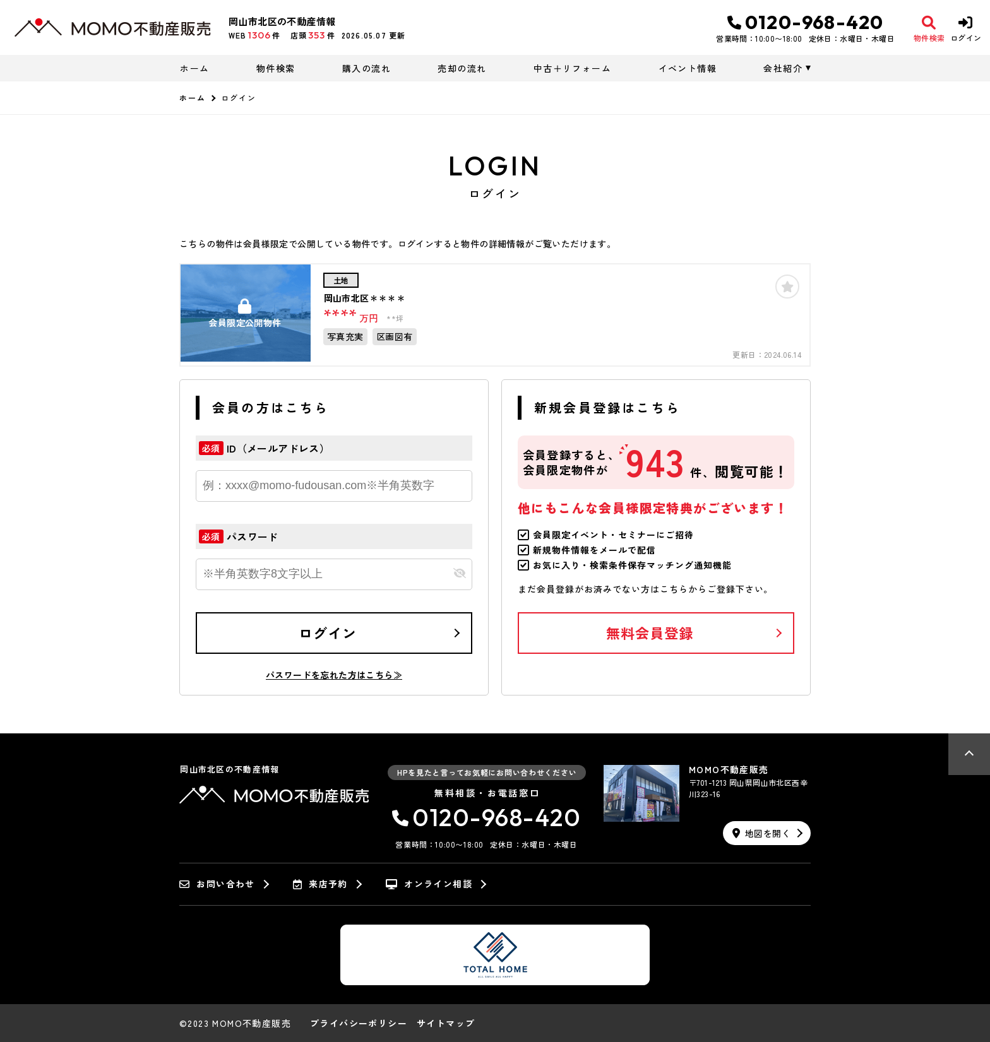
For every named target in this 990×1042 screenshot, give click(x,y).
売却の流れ (462, 68)
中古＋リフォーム (572, 68)
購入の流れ (366, 68)
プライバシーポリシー (358, 1023)
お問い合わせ (217, 884)
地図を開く (761, 833)
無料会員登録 (650, 632)
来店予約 (320, 884)
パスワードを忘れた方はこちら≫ (334, 674)
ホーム (194, 68)
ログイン (328, 632)
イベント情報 (688, 68)
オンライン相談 (429, 884)
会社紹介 (782, 68)
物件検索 (275, 68)
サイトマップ (446, 1023)
